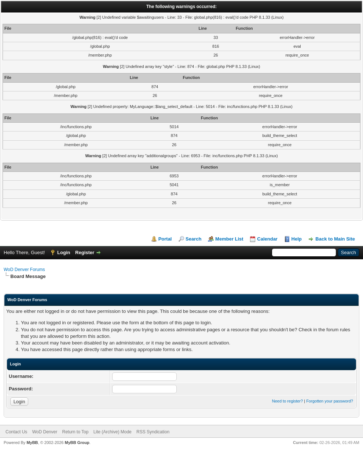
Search (193, 239)
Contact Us (16, 431)
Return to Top (75, 431)
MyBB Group (77, 442)
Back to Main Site (335, 239)
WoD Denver (44, 431)
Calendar (267, 239)
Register (84, 252)
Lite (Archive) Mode (113, 431)
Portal (165, 239)
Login (63, 252)
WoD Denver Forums (24, 269)
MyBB (32, 442)
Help (297, 239)
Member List (229, 239)
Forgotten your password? (329, 401)
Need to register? (287, 401)
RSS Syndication (152, 431)
